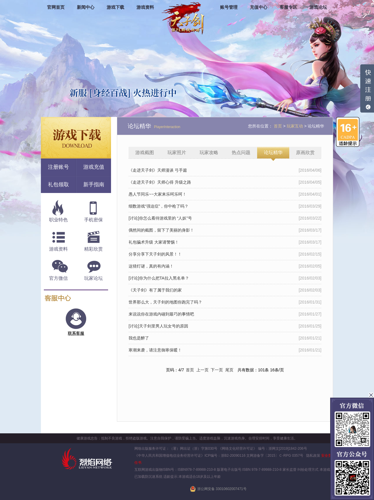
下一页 (217, 370)
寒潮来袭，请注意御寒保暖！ (155, 350)
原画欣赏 (305, 152)
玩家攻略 (209, 152)
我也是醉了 (139, 338)
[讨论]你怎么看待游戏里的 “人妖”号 (160, 218)
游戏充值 (93, 167)
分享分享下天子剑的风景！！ (155, 254)
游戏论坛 (318, 7)
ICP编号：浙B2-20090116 (225, 456)
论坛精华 (273, 152)
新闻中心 (85, 7)
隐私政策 (313, 456)
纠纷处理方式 (307, 470)
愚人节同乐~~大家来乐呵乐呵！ (157, 194)
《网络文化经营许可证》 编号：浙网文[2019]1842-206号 (262, 448)
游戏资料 (145, 7)
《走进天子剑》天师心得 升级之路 (160, 182)
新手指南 (93, 184)
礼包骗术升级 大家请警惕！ (154, 242)
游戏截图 (144, 152)
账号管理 (229, 7)
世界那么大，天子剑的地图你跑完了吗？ (165, 302)
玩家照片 (176, 152)
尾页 (229, 370)
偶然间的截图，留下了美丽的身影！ (161, 230)
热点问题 (241, 152)
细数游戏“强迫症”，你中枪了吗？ (158, 206)
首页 (190, 370)
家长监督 (289, 470)
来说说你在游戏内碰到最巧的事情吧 (161, 314)
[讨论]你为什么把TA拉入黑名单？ (159, 278)
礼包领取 (58, 184)
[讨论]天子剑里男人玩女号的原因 (158, 326)
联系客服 (76, 333)
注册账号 (58, 167)
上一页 (202, 370)
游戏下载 (115, 7)
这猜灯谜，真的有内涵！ (151, 266)
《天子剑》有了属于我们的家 (155, 290)
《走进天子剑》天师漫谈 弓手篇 (158, 170)
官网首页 (56, 7)
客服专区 (288, 7)
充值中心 (258, 7)
